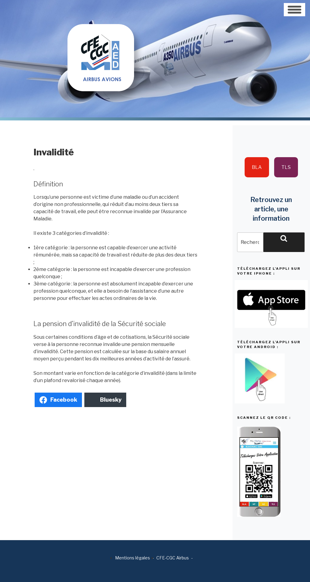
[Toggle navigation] (294, 9)
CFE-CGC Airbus (172, 557)
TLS (286, 167)
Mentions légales (132, 557)
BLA (257, 167)
